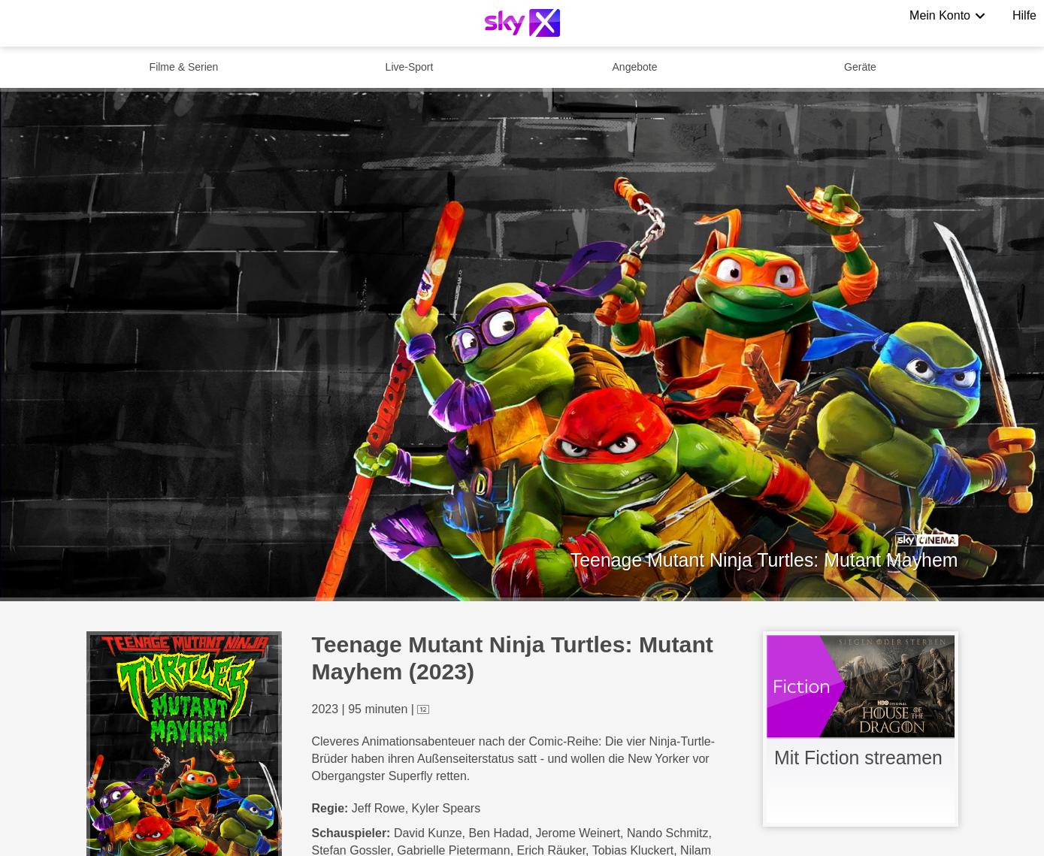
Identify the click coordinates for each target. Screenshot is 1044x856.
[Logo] (522, 23)
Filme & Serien (184, 67)
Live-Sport (410, 67)
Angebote (635, 67)
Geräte (860, 67)
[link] (860, 729)
